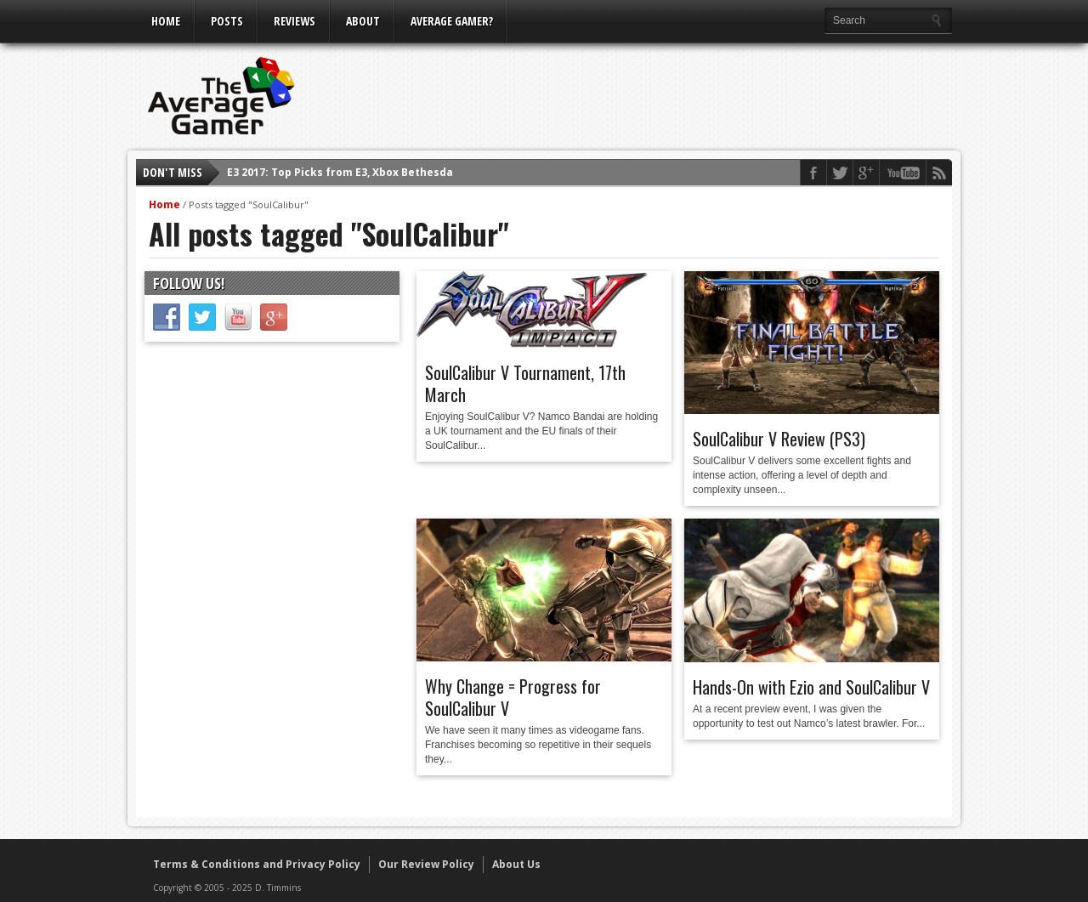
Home (165, 21)
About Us (516, 864)
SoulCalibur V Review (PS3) (779, 438)
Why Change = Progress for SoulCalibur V (513, 697)
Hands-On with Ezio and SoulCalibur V (811, 687)
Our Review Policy (426, 864)
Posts (227, 21)
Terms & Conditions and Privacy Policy (256, 864)
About (363, 21)
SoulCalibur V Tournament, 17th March (525, 383)
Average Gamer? (452, 21)
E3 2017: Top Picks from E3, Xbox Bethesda (340, 172)
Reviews (294, 21)
